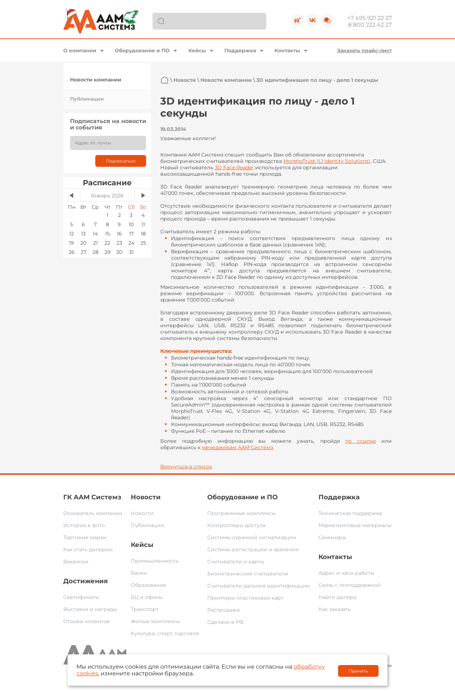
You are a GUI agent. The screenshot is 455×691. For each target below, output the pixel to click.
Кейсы (197, 50)
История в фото (84, 525)
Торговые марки (85, 537)
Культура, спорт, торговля (165, 633)
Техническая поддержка (350, 513)
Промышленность (154, 561)
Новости (184, 80)
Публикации (87, 99)
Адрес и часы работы (346, 573)
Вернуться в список (186, 466)
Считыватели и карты (235, 561)
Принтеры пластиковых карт (245, 598)
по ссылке (360, 441)
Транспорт (145, 609)
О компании (79, 50)
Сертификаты (81, 597)
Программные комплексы (241, 513)
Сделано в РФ (225, 622)
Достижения (85, 581)
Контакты (287, 50)
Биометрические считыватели (247, 573)
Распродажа (223, 610)
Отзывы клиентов (86, 621)
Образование (148, 585)
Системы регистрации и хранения (253, 549)
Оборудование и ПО (142, 50)
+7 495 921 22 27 (369, 18)
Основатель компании (92, 513)
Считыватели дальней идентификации (258, 586)
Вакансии (76, 561)
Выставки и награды (90, 609)
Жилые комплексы (155, 621)
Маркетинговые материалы (355, 525)
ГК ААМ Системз (92, 497)
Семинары (332, 537)
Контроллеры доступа (236, 525)
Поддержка (240, 50)
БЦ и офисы (146, 597)
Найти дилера (337, 597)
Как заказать (334, 609)
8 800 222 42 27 (370, 24)
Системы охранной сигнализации (251, 537)
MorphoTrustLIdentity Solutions (326, 161)
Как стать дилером (88, 549)
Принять (358, 671)
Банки (139, 573)
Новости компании (95, 79)
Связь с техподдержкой (349, 585)
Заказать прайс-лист (364, 50)
